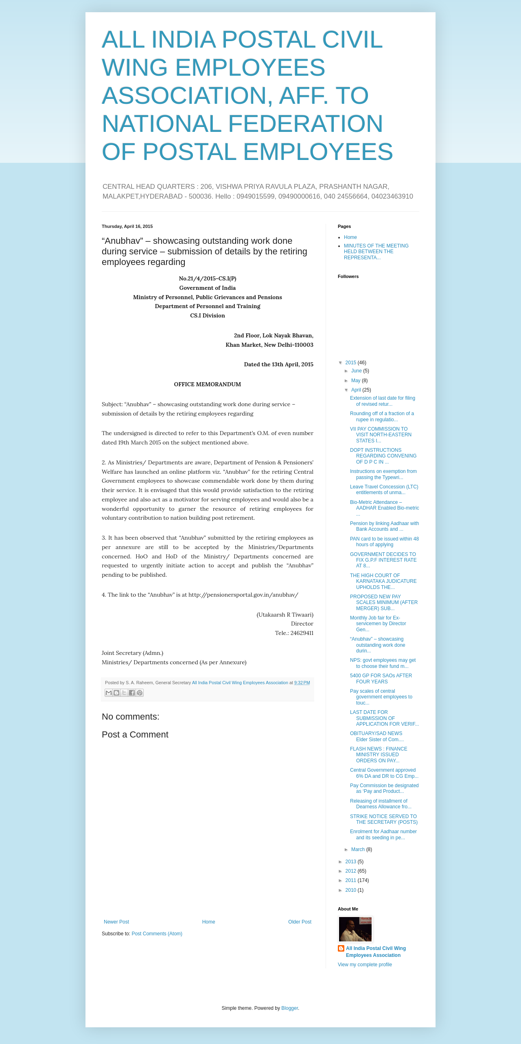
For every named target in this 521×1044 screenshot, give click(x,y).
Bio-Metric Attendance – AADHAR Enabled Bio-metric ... (384, 508)
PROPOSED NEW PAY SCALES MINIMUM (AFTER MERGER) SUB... (384, 602)
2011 (352, 880)
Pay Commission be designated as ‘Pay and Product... (384, 788)
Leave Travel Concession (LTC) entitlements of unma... (384, 489)
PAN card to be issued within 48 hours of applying (384, 541)
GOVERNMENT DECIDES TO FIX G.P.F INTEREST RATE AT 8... (383, 560)
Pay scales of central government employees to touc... (381, 697)
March (358, 849)
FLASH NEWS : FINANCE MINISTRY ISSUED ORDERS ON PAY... (378, 755)
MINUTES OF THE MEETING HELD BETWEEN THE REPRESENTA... (376, 251)
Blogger (289, 1008)
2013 (352, 862)
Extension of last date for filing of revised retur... (382, 401)
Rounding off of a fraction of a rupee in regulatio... (382, 416)
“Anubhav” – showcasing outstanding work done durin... (377, 645)
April (356, 390)
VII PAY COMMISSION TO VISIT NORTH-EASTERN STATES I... (381, 435)
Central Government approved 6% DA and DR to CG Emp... (384, 773)
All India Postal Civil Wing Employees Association (376, 952)
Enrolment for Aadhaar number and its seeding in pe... (383, 834)
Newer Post (116, 922)
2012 (352, 871)
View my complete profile (365, 964)
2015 (352, 363)
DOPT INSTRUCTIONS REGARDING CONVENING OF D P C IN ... (383, 456)
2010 (352, 890)
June (357, 371)
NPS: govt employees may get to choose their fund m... (383, 663)
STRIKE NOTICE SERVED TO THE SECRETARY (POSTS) (384, 819)
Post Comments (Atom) (156, 934)
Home (208, 922)
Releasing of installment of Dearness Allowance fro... (381, 804)
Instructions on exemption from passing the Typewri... (383, 474)
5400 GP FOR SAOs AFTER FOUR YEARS (381, 678)
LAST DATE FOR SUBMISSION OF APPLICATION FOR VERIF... (384, 718)
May (356, 380)
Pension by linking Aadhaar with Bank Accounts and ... (384, 526)
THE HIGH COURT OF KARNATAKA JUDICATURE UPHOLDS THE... (383, 581)
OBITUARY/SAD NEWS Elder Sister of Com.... (381, 736)
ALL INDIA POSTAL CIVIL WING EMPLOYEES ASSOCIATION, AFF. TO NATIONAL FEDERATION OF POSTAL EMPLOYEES (248, 95)
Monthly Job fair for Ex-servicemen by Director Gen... (378, 624)
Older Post (299, 922)
